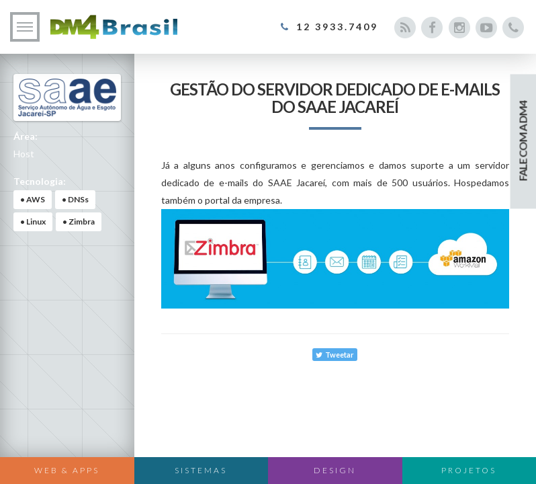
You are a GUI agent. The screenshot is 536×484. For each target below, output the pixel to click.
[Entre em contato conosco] (513, 27)
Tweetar (334, 354)
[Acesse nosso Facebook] (432, 27)
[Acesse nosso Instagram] (459, 27)
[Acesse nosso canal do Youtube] (486, 27)
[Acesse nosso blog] (404, 27)
